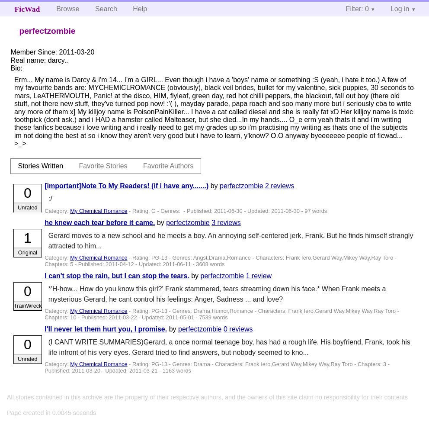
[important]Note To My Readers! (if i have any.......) (126, 186)
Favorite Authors (168, 166)
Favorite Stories (103, 166)
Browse (67, 9)
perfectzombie (241, 186)
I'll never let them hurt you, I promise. (106, 329)
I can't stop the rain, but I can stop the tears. (117, 276)
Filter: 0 (357, 9)
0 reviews (238, 329)
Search (106, 9)
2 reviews (280, 186)
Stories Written (40, 166)
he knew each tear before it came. (100, 222)
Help (140, 9)
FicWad (27, 9)
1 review (259, 276)
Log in (400, 9)
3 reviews (226, 222)
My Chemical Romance (98, 211)
